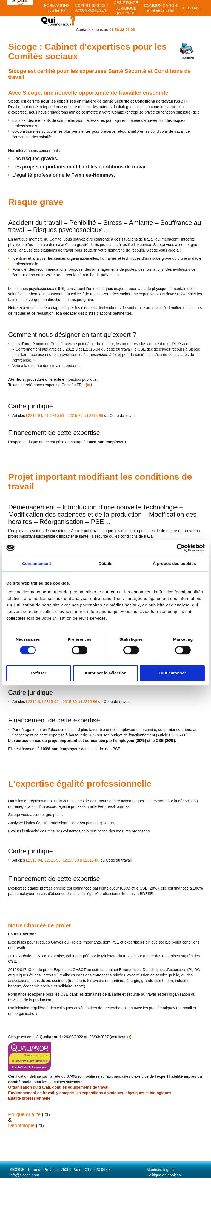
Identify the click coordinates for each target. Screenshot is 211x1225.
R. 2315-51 (54, 415)
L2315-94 (34, 415)
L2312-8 (33, 701)
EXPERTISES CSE (91, 8)
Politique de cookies (164, 1175)
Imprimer (187, 51)
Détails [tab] (105, 563)
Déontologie (21, 1125)
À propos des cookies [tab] (174, 563)
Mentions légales (161, 1169)
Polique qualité (24, 1114)
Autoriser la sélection (106, 673)
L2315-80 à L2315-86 (85, 415)
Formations (56, 8)
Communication (160, 8)
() (89, 385)
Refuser (38, 673)
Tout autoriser (172, 673)
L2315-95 (52, 860)
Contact (192, 8)
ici (120, 1037)
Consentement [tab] (36, 563)
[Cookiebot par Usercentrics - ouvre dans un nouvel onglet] (181, 548)
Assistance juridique (126, 8)
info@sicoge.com (24, 1175)
